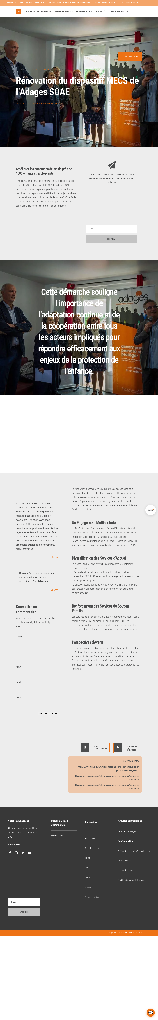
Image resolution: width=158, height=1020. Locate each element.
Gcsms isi (89, 878)
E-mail (19, 682)
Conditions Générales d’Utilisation (131, 880)
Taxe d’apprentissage (129, 3)
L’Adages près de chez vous (36, 11)
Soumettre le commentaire (48, 713)
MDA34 (88, 887)
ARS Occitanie (90, 838)
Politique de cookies (125, 870)
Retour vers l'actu (129, 56)
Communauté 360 (92, 897)
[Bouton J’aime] (18, 112)
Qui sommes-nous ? (62, 11)
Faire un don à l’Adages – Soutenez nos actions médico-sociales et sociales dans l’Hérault (76, 3)
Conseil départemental (93, 848)
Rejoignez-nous (83, 11)
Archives (45, 69)
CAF (86, 868)
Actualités (101, 11)
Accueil (35, 69)
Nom (18, 667)
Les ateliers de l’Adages (127, 831)
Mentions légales (124, 860)
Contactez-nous (57, 835)
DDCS (87, 858)
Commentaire (22, 636)
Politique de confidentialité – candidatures (134, 851)
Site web (19, 698)
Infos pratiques (118, 11)
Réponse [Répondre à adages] (54, 590)
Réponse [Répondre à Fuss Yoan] (55, 557)
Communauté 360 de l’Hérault (19, 3)
